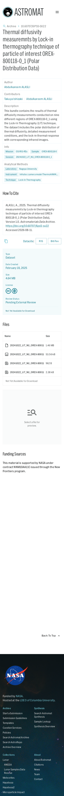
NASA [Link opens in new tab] (19, 696)
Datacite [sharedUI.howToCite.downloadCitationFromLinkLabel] (28, 241)
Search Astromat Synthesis (43, 715)
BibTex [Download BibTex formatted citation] (54, 241)
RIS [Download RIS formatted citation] (41, 241)
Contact (38, 779)
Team (37, 774)
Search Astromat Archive (16, 737)
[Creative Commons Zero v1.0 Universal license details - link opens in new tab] (32, 291)
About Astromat (42, 759)
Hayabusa (8, 782)
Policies (7, 732)
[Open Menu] (57, 12)
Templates (8, 722)
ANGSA (8, 764)
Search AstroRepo (12, 742)
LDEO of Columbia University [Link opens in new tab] (37, 700)
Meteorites (9, 777)
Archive (11, 26)
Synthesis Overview (44, 726)
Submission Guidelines (15, 718)
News (37, 769)
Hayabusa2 (9, 787)
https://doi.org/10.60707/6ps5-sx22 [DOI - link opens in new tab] (27, 225)
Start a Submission (13, 713)
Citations (39, 764)
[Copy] (6, 241)
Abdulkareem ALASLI (17, 87)
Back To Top (50, 636)
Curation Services (12, 727)
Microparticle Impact (14, 792)
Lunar (6, 759)
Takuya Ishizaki (13, 98)
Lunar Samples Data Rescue (14, 771)
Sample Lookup (42, 721)
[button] (44, 152)
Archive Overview (12, 747)
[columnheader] (23, 336)
